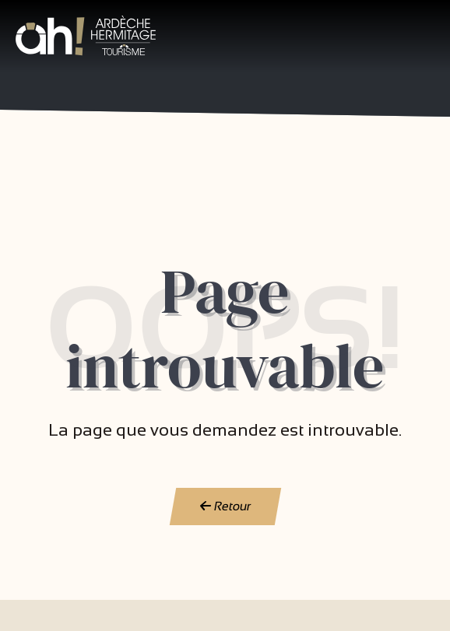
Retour (225, 506)
